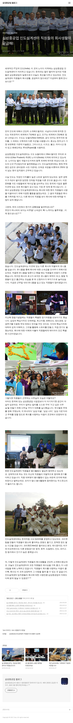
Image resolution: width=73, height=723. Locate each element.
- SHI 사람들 (18, 598)
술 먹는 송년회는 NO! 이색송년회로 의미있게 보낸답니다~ (26, 614)
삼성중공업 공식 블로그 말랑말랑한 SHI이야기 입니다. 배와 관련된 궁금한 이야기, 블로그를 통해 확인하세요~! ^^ (31, 684)
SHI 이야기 (10, 598)
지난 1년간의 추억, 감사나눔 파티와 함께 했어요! (22, 611)
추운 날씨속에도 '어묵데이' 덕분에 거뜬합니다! (22, 608)
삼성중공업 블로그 (10, 3)
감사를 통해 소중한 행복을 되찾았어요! (19, 605)
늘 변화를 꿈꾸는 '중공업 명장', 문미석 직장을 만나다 (24, 603)
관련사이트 (6, 710)
